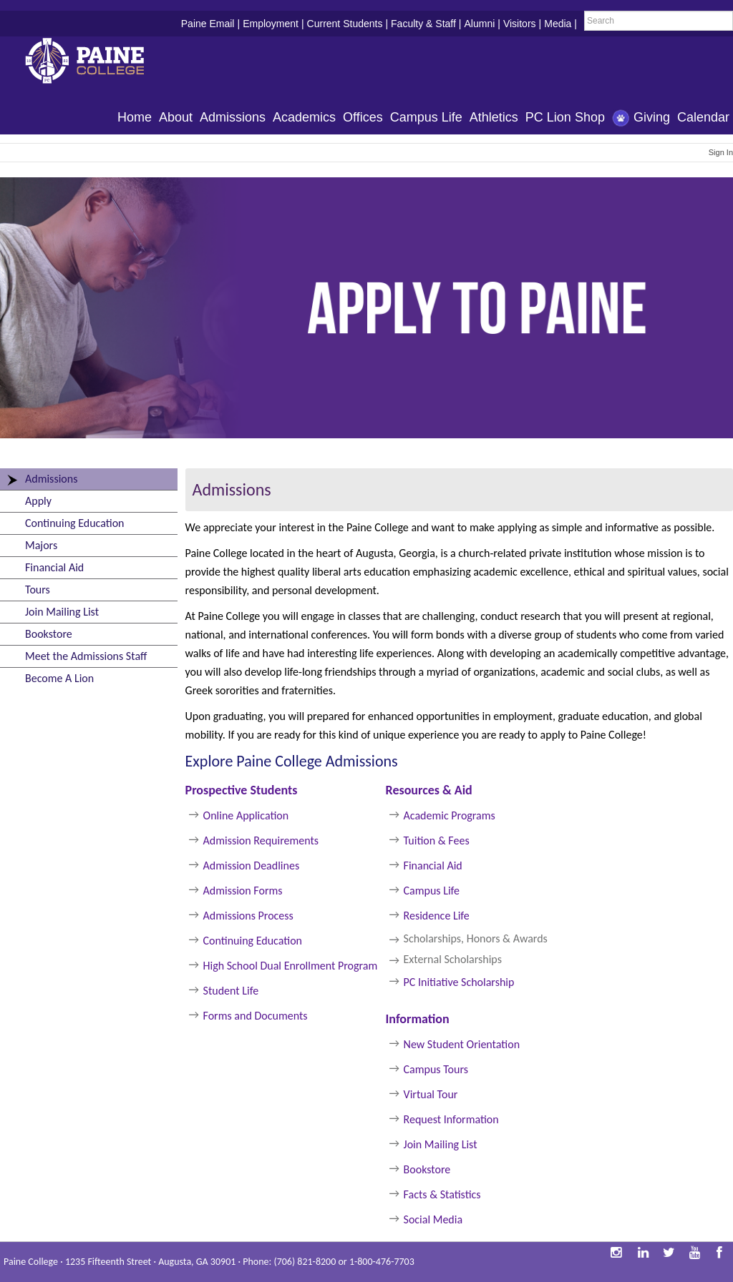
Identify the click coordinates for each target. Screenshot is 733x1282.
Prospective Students (241, 790)
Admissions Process (248, 915)
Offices (363, 117)
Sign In (721, 152)
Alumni (479, 23)
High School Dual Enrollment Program (290, 965)
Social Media (433, 1219)
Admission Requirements (261, 840)
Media (557, 23)
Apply (38, 501)
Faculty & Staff (423, 23)
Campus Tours (436, 1069)
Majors (41, 545)
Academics (304, 117)
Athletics (494, 117)
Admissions (233, 117)
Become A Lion (59, 678)
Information (418, 1019)
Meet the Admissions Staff (86, 656)
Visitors (519, 23)
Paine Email (208, 23)
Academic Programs (449, 815)
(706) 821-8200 (304, 1262)
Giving (641, 118)
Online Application (246, 815)
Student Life (231, 990)
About (176, 117)
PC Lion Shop (565, 117)
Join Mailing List (62, 611)
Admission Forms (243, 890)
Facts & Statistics (442, 1194)
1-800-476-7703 (381, 1262)
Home (134, 117)
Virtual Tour (431, 1094)
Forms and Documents (255, 1015)
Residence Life (437, 915)
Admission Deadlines (251, 865)
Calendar (703, 117)
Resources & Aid (429, 790)
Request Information (451, 1119)
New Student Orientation (462, 1044)
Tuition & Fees (437, 840)
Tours (37, 589)
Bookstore (48, 634)
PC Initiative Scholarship (460, 982)
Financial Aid (54, 567)
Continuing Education (74, 523)
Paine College (96, 63)
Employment (270, 23)
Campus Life (426, 117)
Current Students (345, 23)
